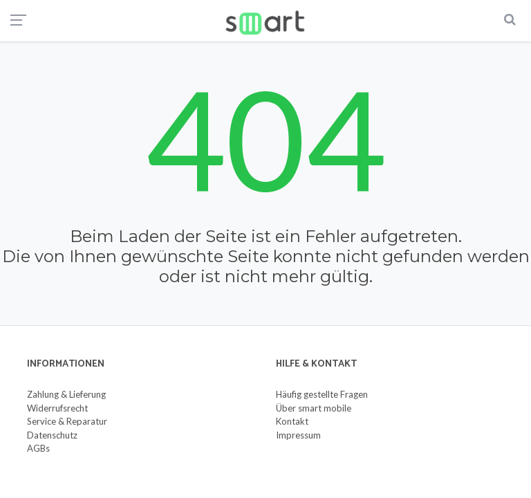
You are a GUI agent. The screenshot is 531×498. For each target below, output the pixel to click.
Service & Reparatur (67, 421)
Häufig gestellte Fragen (322, 394)
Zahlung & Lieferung (66, 394)
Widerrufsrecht (57, 408)
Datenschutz (52, 435)
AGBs (38, 448)
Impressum (298, 435)
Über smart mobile (313, 408)
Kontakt (292, 421)
